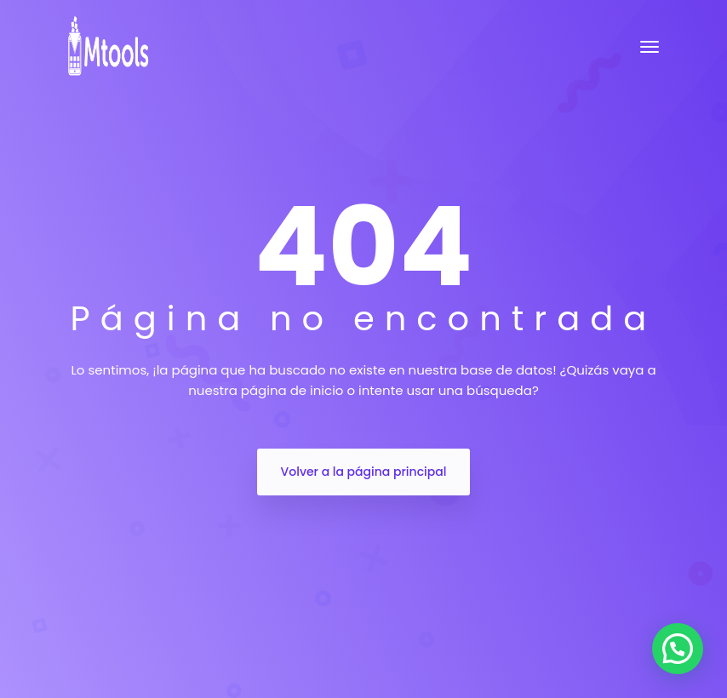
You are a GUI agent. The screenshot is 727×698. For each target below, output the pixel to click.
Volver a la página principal (364, 471)
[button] (677, 648)
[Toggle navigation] (649, 47)
